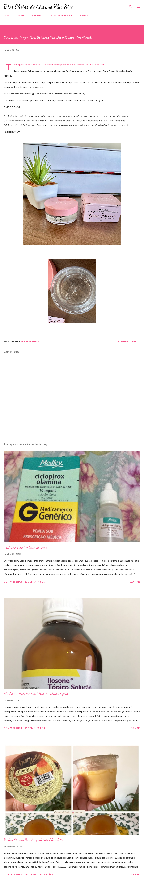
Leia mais (134, 581)
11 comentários (35, 728)
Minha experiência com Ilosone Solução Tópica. (36, 693)
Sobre (21, 15)
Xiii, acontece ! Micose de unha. (26, 547)
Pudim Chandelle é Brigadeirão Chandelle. (34, 840)
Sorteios (85, 15)
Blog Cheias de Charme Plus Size (38, 6)
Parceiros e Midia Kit (61, 15)
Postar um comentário (39, 874)
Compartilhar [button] (127, 341)
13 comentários (35, 581)
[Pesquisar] (130, 6)
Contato (37, 15)
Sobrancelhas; (30, 341)
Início (7, 15)
